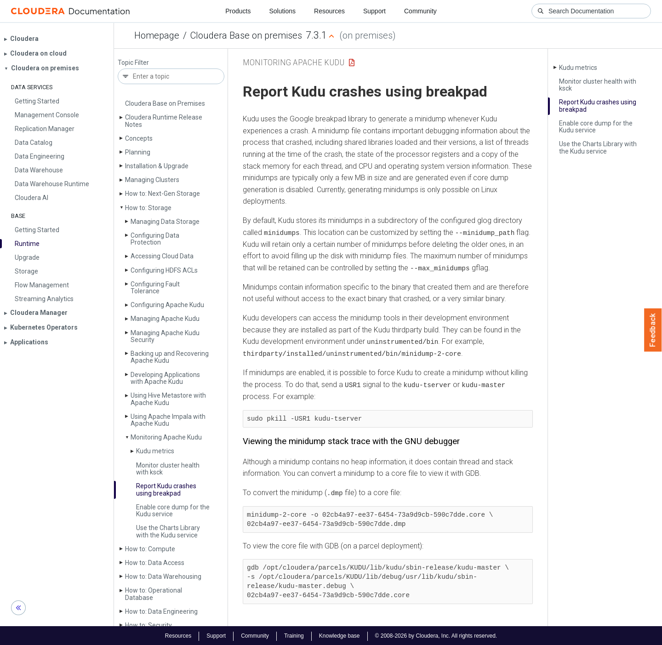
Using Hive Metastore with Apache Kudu (168, 399)
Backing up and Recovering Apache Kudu (170, 357)
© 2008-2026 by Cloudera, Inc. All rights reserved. (436, 635)
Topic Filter (133, 62)
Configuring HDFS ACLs (164, 270)
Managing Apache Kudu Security (165, 336)
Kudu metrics (155, 451)
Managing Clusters (152, 179)
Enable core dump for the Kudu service (173, 510)
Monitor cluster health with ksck (168, 469)
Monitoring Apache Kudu (166, 437)
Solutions (282, 11)
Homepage (156, 35)
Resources (329, 11)
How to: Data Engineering (161, 611)
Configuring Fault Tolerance (155, 287)
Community (420, 11)
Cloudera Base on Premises (165, 103)
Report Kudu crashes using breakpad (166, 489)
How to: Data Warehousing (163, 576)
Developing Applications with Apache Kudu (165, 378)
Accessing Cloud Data (162, 256)
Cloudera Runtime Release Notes (163, 121)
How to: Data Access (154, 562)
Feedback (653, 330)
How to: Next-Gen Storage (162, 193)
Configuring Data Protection (155, 239)
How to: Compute (150, 549)
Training (294, 635)
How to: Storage (148, 207)
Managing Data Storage (165, 221)
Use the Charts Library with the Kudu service (168, 531)
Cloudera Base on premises (246, 35)
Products (238, 11)
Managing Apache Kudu (165, 318)
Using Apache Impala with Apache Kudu (168, 420)
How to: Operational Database (153, 594)
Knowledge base (339, 635)
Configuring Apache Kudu (167, 304)
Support (374, 11)
